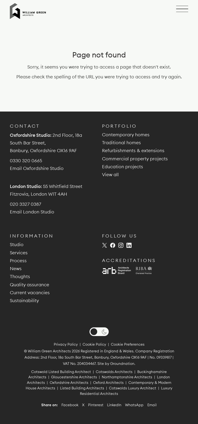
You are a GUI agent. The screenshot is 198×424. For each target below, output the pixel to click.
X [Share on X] (83, 405)
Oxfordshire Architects (69, 382)
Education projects (122, 166)
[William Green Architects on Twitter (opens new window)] (104, 245)
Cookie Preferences (127, 344)
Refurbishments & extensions (133, 150)
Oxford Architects (108, 382)
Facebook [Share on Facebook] (69, 405)
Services (19, 253)
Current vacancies (30, 292)
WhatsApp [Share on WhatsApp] (134, 405)
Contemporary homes (126, 134)
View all (110, 174)
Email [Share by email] (152, 405)
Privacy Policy (66, 344)
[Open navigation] (182, 9)
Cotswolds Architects (114, 371)
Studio (17, 244)
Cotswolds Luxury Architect (132, 388)
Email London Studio (32, 212)
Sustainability (24, 300)
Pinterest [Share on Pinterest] (95, 405)
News (16, 268)
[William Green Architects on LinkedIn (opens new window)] (129, 245)
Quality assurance (29, 284)
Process (18, 260)
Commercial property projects (135, 159)
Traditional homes (121, 142)
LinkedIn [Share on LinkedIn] (114, 405)
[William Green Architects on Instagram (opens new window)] (120, 245)
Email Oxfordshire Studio (37, 168)
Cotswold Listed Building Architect (61, 371)
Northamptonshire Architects (127, 377)
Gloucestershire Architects (74, 377)
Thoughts (20, 276)
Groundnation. (122, 363)
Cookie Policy (94, 344)
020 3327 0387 (25, 204)
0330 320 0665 (26, 160)
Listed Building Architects (82, 388)
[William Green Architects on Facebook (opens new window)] (112, 245)
